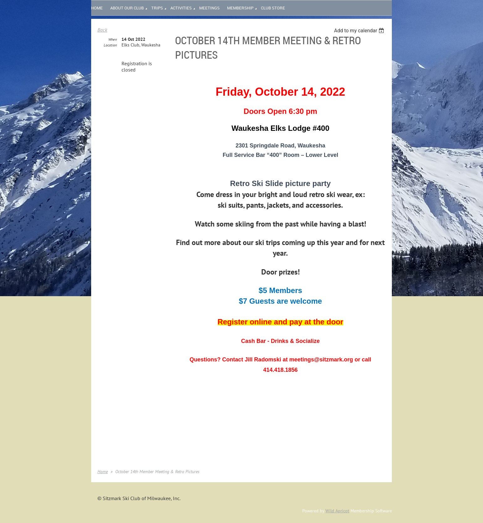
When (112, 39)
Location (110, 45)
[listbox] (360, 31)
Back (102, 30)
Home (102, 471)
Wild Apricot (337, 511)
